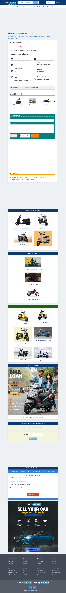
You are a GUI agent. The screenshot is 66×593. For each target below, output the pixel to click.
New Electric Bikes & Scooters (33, 306)
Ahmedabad (10, 572)
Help (53, 566)
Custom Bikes (26, 575)
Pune (14, 566)
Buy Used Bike (16, 7)
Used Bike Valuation (25, 7)
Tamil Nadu (50, 3)
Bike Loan (39, 7)
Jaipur (16, 572)
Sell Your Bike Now (33, 495)
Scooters (25, 568)
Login (58, 3)
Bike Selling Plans (41, 568)
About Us (54, 561)
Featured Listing (40, 570)
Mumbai (10, 566)
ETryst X (47, 104)
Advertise (57, 566)
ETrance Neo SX (17, 105)
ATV (23, 572)
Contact (53, 568)
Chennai (10, 568)
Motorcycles (25, 566)
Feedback (58, 568)
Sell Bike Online (8, 7)
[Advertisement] (33, 20)
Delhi (9, 570)
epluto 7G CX (32, 104)
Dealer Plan (33, 7)
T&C (53, 572)
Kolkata (9, 575)
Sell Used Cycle (40, 577)
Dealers (52, 7)
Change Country (55, 575)
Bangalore (10, 561)
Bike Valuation (40, 566)
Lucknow (13, 570)
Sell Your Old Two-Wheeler (33, 468)
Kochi (14, 568)
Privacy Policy (58, 572)
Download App (55, 563)
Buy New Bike (46, 7)
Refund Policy (55, 570)
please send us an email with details (25, 179)
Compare (57, 7)
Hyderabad (10, 563)
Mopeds (24, 570)
